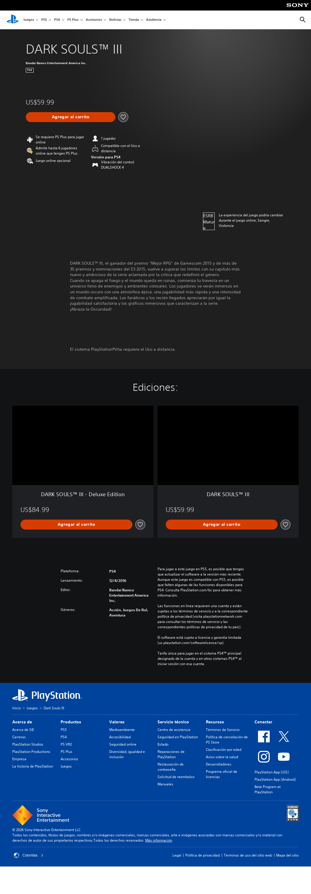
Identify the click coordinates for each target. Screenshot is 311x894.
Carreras (19, 736)
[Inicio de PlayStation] (12, 20)
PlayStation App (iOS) (271, 772)
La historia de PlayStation (32, 766)
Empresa (19, 758)
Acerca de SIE (23, 729)
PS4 (57, 20)
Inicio (16, 707)
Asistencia (153, 20)
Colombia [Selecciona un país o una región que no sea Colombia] (28, 855)
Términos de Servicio (223, 729)
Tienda (134, 20)
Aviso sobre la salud (222, 756)
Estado (163, 744)
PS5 (44, 20)
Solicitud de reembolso (176, 776)
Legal (176, 855)
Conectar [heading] (263, 722)
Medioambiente (122, 729)
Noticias (115, 20)
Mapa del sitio (287, 855)
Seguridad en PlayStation (178, 736)
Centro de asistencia (174, 729)
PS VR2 (66, 744)
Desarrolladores (218, 764)
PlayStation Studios (27, 744)
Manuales (165, 784)
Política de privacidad (202, 855)
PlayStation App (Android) (275, 779)
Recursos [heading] (215, 722)
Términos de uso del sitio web (248, 855)
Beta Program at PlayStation (267, 789)
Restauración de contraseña (171, 767)
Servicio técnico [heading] (173, 722)
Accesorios (94, 20)
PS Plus (72, 20)
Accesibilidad (120, 736)
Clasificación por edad (223, 749)
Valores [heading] (116, 722)
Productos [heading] (71, 722)
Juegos (28, 20)
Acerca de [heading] (22, 722)
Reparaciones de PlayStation (171, 754)
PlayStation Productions (31, 751)
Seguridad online (122, 744)
